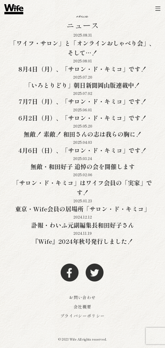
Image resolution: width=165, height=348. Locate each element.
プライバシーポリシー (82, 316)
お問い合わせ (82, 297)
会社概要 (82, 307)
